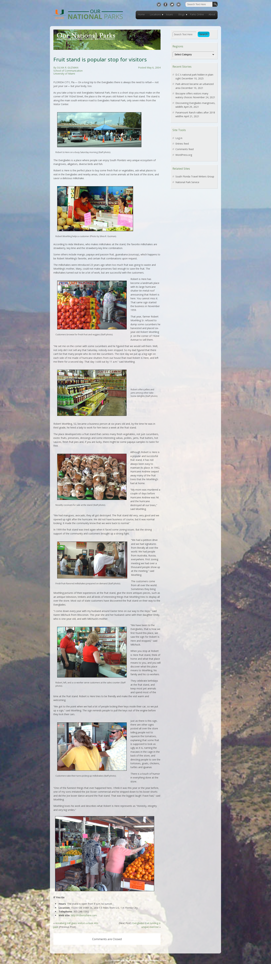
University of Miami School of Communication (139, 960)
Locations (155, 14)
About (212, 14)
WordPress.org (183, 154)
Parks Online (197, 14)
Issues (169, 14)
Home (141, 14)
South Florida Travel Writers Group (194, 176)
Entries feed (182, 143)
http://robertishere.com (84, 915)
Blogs (181, 14)
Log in (178, 138)
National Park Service (187, 182)
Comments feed (184, 149)
